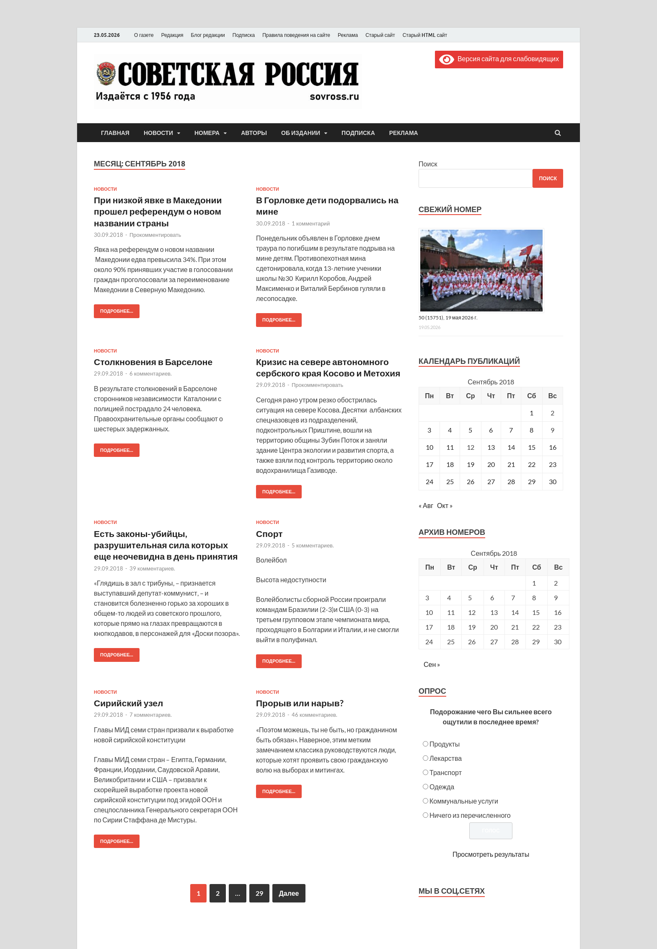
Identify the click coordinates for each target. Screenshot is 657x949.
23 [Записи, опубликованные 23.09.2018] (552, 464)
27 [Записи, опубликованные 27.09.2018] (491, 481)
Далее (289, 893)
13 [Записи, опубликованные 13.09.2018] (491, 447)
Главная (115, 133)
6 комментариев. (150, 373)
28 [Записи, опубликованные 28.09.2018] (511, 481)
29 (259, 893)
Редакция (172, 35)
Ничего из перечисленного (470, 815)
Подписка (244, 35)
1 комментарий (311, 223)
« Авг (426, 505)
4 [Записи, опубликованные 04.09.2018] (450, 430)
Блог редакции (208, 35)
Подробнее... (113, 309)
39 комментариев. (152, 568)
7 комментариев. (150, 714)
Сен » (432, 664)
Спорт (269, 533)
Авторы (254, 133)
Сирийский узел (128, 702)
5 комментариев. (313, 545)
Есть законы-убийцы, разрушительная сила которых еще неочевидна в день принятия (166, 545)
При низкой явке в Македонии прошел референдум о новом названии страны (158, 211)
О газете (144, 35)
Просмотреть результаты (491, 854)
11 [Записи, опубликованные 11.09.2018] (450, 447)
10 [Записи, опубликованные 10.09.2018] (429, 447)
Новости (158, 133)
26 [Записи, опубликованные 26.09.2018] (470, 481)
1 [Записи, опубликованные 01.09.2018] (531, 413)
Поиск (428, 164)
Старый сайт (380, 35)
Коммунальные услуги (463, 801)
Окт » (445, 505)
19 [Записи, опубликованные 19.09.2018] (470, 464)
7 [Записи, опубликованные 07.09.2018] (511, 430)
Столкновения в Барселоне (153, 361)
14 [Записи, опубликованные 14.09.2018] (511, 447)
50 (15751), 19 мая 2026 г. (448, 317)
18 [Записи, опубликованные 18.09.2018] (450, 464)
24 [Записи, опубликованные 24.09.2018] (429, 481)
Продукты (444, 744)
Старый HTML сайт (425, 35)
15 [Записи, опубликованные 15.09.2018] (531, 447)
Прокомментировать (155, 234)
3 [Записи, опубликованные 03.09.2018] (429, 430)
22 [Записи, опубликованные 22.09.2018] (531, 464)
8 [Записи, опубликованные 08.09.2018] (531, 430)
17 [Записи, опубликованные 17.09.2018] (429, 464)
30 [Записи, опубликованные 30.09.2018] (552, 481)
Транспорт (445, 772)
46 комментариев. (314, 714)
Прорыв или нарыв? (300, 702)
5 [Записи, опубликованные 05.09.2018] (470, 430)
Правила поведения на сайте (296, 35)
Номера (207, 133)
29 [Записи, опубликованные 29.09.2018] (531, 481)
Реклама (348, 35)
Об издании (300, 133)
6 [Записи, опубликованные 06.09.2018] (491, 430)
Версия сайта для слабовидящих (499, 58)
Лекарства (445, 758)
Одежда (441, 787)
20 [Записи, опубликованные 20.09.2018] (491, 464)
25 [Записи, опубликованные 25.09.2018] (450, 481)
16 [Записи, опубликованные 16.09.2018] (552, 447)
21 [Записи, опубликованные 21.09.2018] (511, 464)
